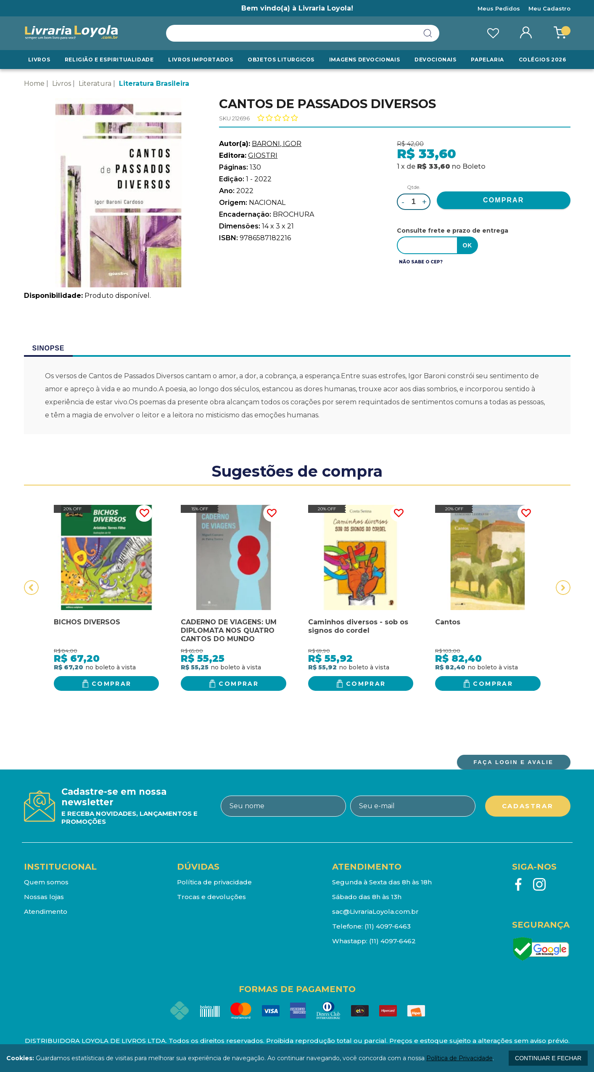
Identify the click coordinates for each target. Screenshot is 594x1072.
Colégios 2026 (542, 59)
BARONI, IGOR (276, 144)
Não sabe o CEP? (421, 262)
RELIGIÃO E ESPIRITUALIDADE (109, 59)
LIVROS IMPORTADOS (200, 59)
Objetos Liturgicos (281, 59)
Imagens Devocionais (364, 59)
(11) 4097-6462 (392, 941)
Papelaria (487, 59)
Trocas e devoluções (211, 897)
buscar (428, 33)
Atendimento (45, 911)
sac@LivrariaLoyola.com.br (375, 911)
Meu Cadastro (549, 8)
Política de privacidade (214, 882)
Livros (39, 59)
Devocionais (435, 59)
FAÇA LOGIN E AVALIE (513, 762)
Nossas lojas (44, 897)
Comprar (112, 683)
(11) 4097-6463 (387, 926)
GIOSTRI (262, 155)
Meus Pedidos (499, 8)
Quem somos (46, 882)
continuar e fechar (548, 1058)
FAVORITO (144, 513)
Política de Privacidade (459, 1058)
